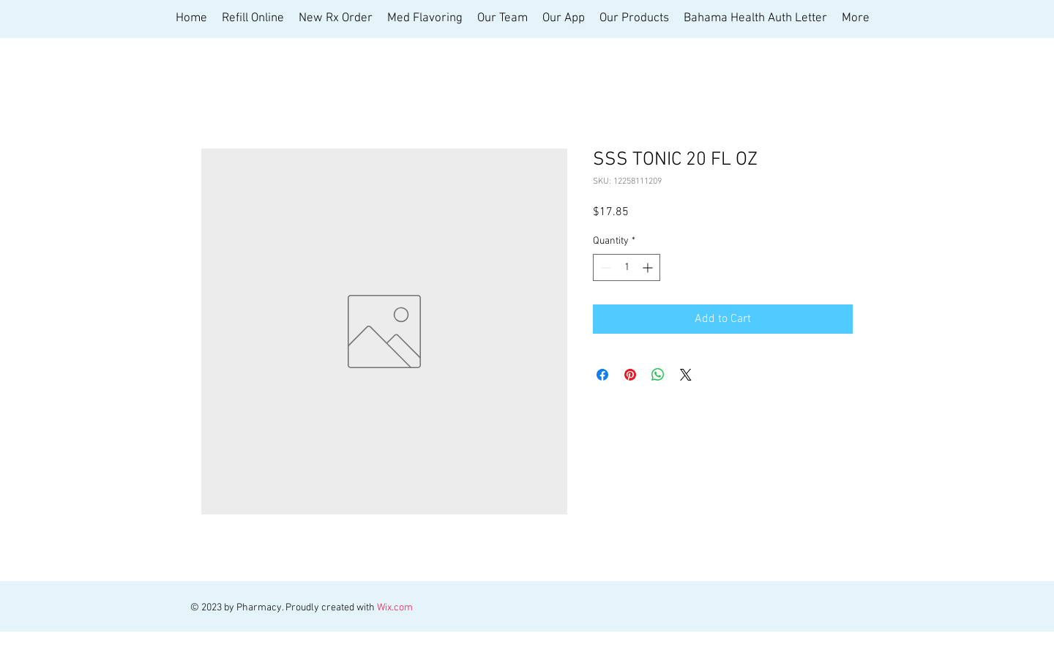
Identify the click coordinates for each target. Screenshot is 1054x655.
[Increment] (649, 267)
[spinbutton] (626, 267)
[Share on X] (686, 374)
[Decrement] (604, 267)
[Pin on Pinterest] (630, 374)
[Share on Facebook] (602, 374)
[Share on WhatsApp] (658, 374)
